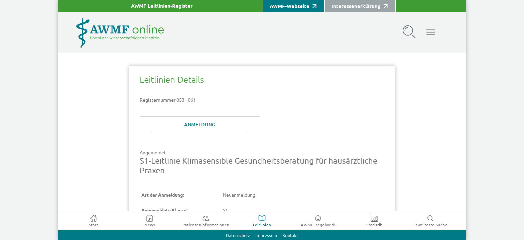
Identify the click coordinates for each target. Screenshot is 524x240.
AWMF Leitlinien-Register (161, 6)
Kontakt (290, 235)
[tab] (200, 124)
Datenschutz (238, 235)
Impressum (266, 235)
